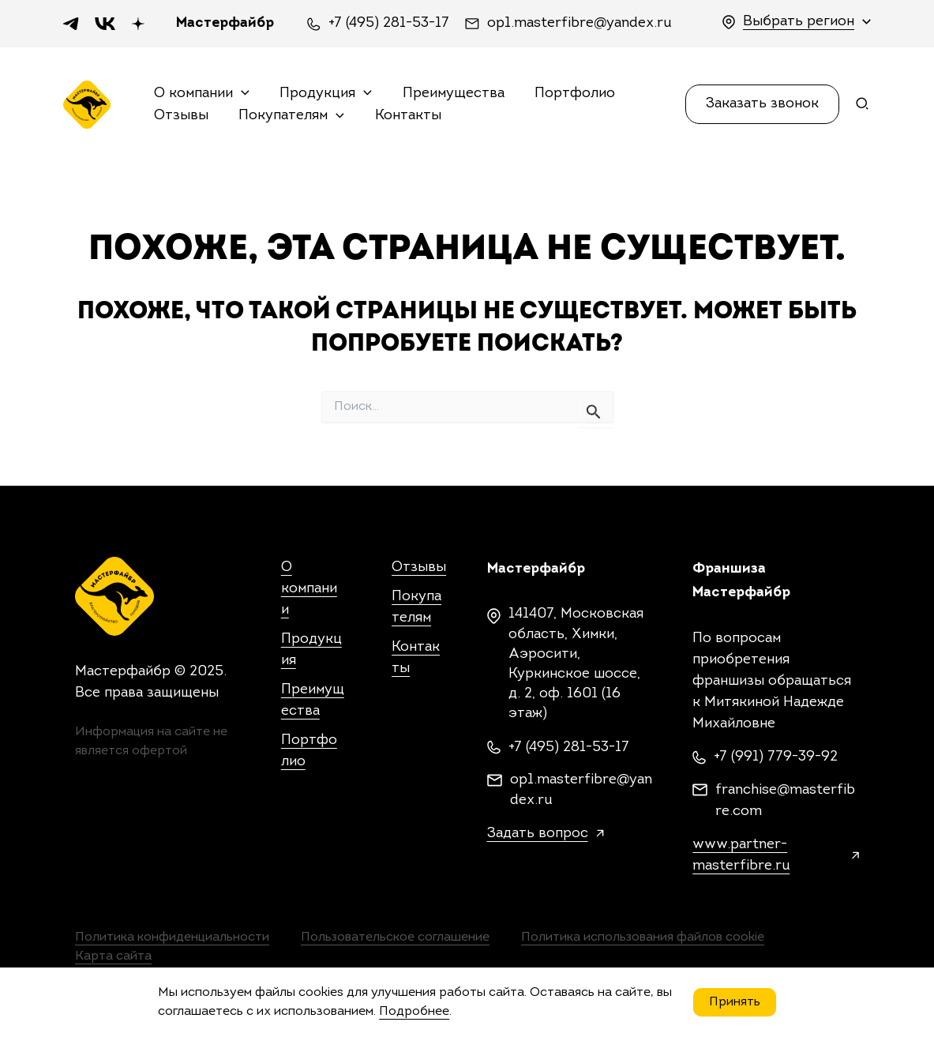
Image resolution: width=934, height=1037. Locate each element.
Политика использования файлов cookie (644, 937)
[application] (241, 94)
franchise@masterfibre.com (785, 801)
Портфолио (568, 93)
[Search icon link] (863, 107)
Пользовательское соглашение (395, 937)
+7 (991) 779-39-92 (776, 757)
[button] (762, 104)
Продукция (323, 94)
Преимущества (449, 93)
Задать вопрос (537, 833)
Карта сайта (113, 956)
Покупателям (290, 116)
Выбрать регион (798, 21)
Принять (734, 1002)
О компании (201, 94)
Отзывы (181, 115)
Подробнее (414, 1011)
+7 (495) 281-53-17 (388, 24)
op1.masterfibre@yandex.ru (579, 24)
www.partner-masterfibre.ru (741, 855)
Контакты (403, 115)
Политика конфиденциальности (172, 937)
